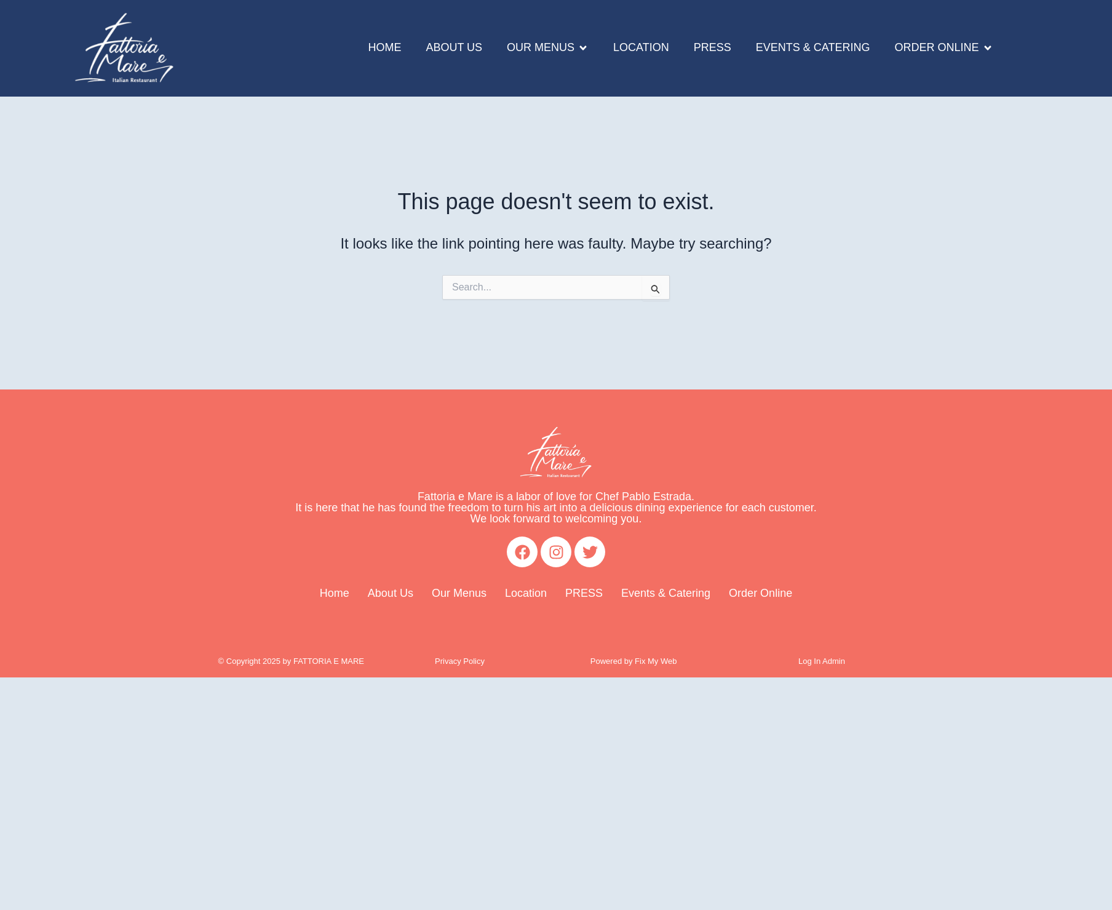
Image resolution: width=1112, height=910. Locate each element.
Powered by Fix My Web (633, 661)
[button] (547, 48)
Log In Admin (821, 661)
